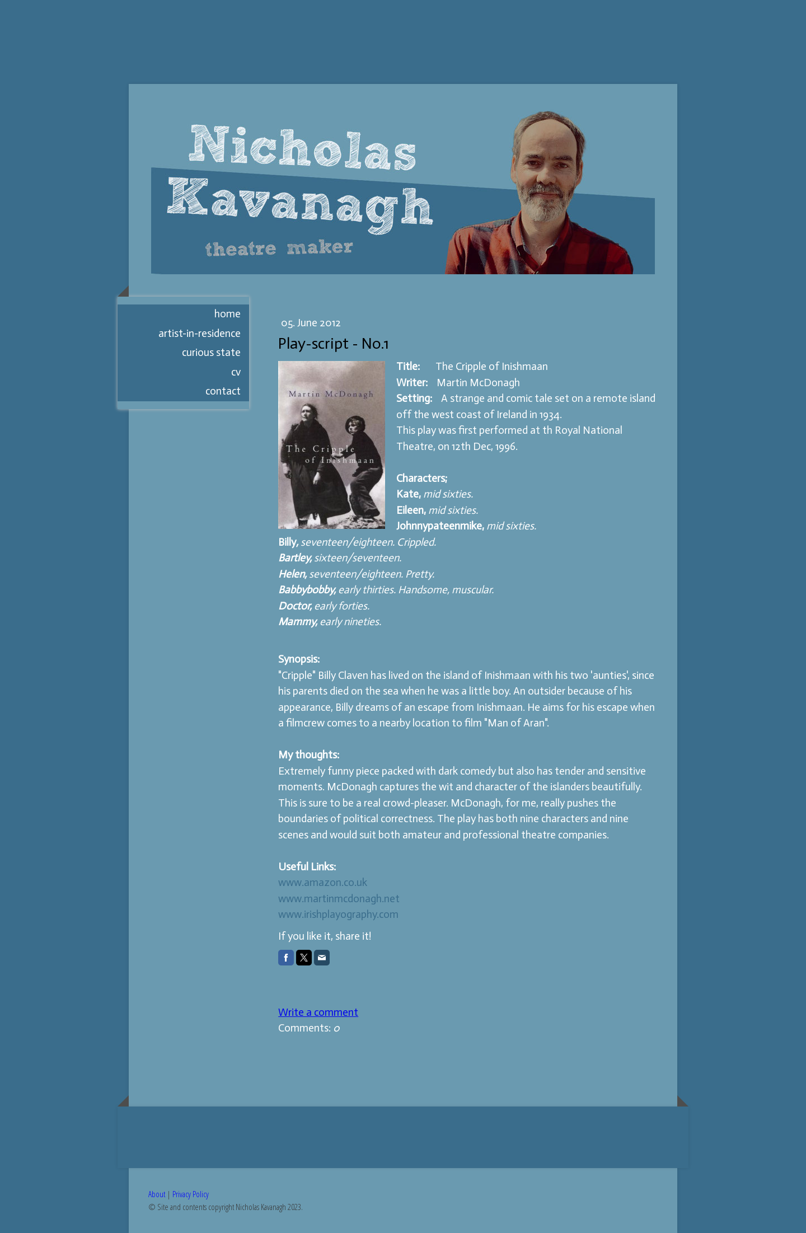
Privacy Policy (190, 1193)
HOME (227, 313)
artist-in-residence (199, 333)
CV (236, 371)
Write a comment (318, 1012)
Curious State (211, 352)
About (156, 1193)
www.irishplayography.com (338, 914)
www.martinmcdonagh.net (339, 898)
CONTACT (223, 391)
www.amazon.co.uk (322, 882)
